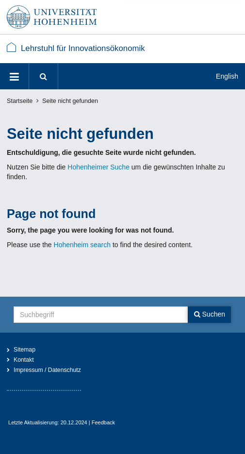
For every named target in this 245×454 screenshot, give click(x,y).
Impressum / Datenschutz (47, 370)
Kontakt (24, 359)
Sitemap (24, 349)
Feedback (103, 422)
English (227, 76)
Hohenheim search (82, 245)
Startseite (20, 101)
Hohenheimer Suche (98, 167)
